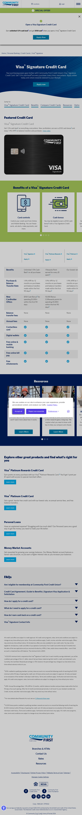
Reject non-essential (36, 411)
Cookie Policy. (52, 405)
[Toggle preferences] (53, 411)
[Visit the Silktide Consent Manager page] (68, 411)
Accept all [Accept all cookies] (18, 411)
